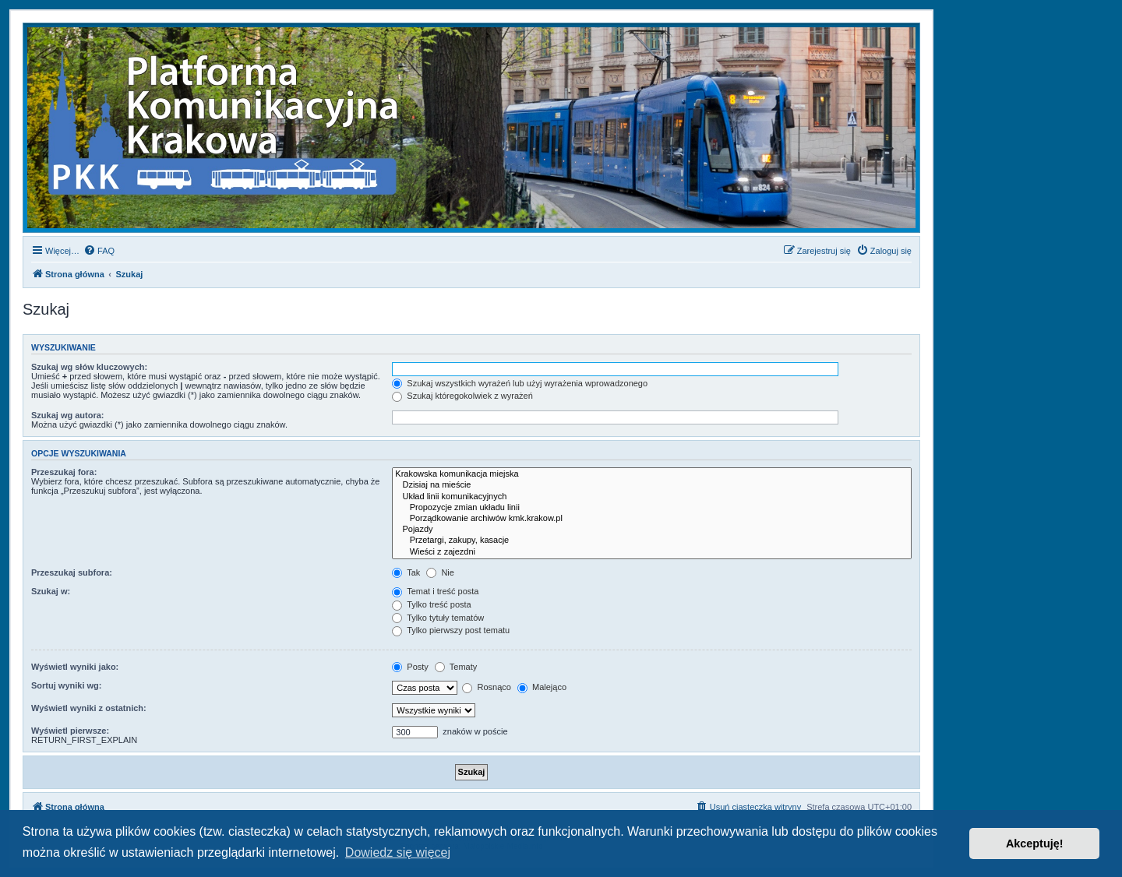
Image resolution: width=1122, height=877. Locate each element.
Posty (410, 666)
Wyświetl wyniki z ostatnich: (88, 708)
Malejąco (541, 687)
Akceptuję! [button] (1035, 843)
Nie (440, 572)
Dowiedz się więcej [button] (397, 852)
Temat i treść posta (435, 591)
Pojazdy (651, 529)
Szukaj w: (50, 591)
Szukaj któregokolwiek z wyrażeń (462, 395)
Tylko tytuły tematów (438, 617)
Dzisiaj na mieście (651, 485)
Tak (406, 572)
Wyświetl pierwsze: (70, 730)
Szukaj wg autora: (67, 415)
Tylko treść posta (431, 604)
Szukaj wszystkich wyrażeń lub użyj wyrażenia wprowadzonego (519, 383)
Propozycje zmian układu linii (651, 507)
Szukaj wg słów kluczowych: (89, 367)
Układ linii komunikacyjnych (651, 496)
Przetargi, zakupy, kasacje (651, 540)
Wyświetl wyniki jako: (74, 666)
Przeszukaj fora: (64, 472)
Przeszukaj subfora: (71, 572)
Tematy (456, 666)
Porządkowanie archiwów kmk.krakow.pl (651, 518)
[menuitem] (99, 250)
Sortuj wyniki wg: (66, 685)
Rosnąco (486, 687)
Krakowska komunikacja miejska (651, 474)
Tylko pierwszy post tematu (451, 630)
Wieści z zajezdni (651, 552)
